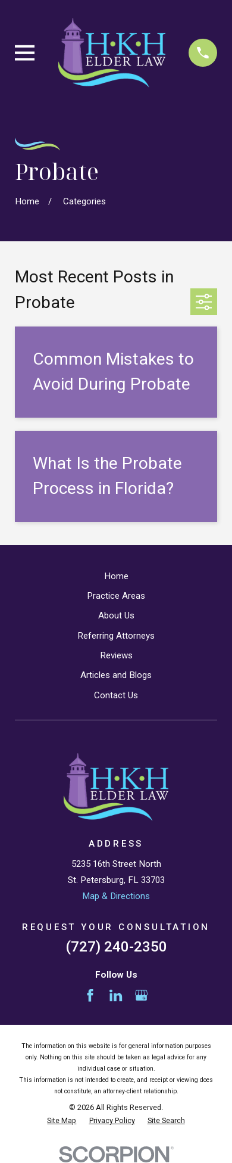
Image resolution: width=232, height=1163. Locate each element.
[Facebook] (90, 995)
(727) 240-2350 (116, 946)
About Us (116, 615)
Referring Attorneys (116, 635)
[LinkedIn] (115, 995)
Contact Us (116, 695)
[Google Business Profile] (141, 995)
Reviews (116, 655)
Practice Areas (116, 595)
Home (116, 576)
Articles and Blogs (116, 675)
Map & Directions (116, 896)
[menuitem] (61, 1121)
